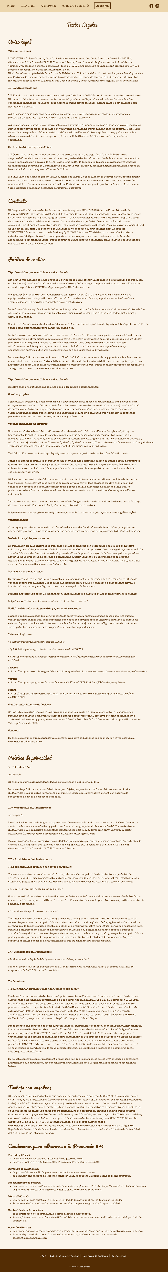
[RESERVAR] (102, 5)
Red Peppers (85, 1266)
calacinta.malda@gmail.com (30, 1238)
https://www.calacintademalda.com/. (123, 1186)
